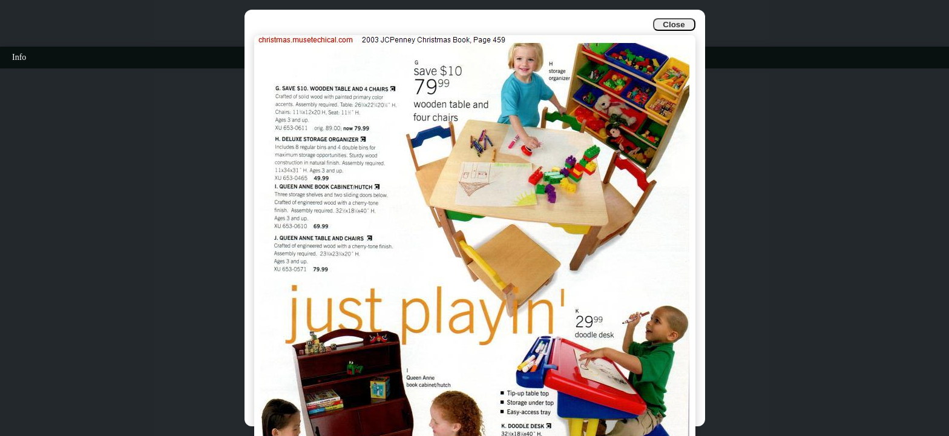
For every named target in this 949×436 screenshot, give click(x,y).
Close (674, 24)
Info (19, 57)
